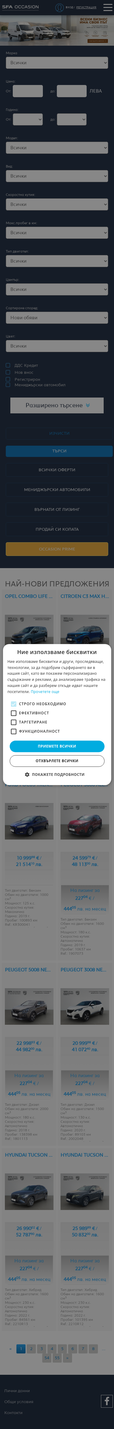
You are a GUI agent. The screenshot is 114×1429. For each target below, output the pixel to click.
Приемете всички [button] (57, 746)
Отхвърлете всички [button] (57, 760)
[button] (57, 774)
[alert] (57, 714)
